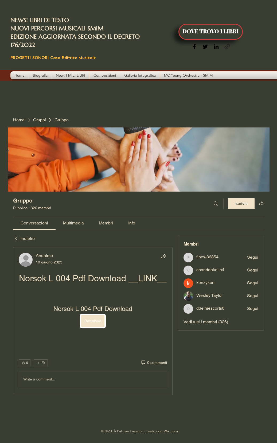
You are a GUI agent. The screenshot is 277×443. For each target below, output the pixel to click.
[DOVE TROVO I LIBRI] (210, 32)
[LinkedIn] (216, 46)
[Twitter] (205, 46)
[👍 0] (24, 362)
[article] (93, 321)
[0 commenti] (154, 363)
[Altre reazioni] (41, 362)
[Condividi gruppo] (261, 203)
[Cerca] (216, 203)
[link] (34, 223)
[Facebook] (194, 46)
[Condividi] (164, 256)
